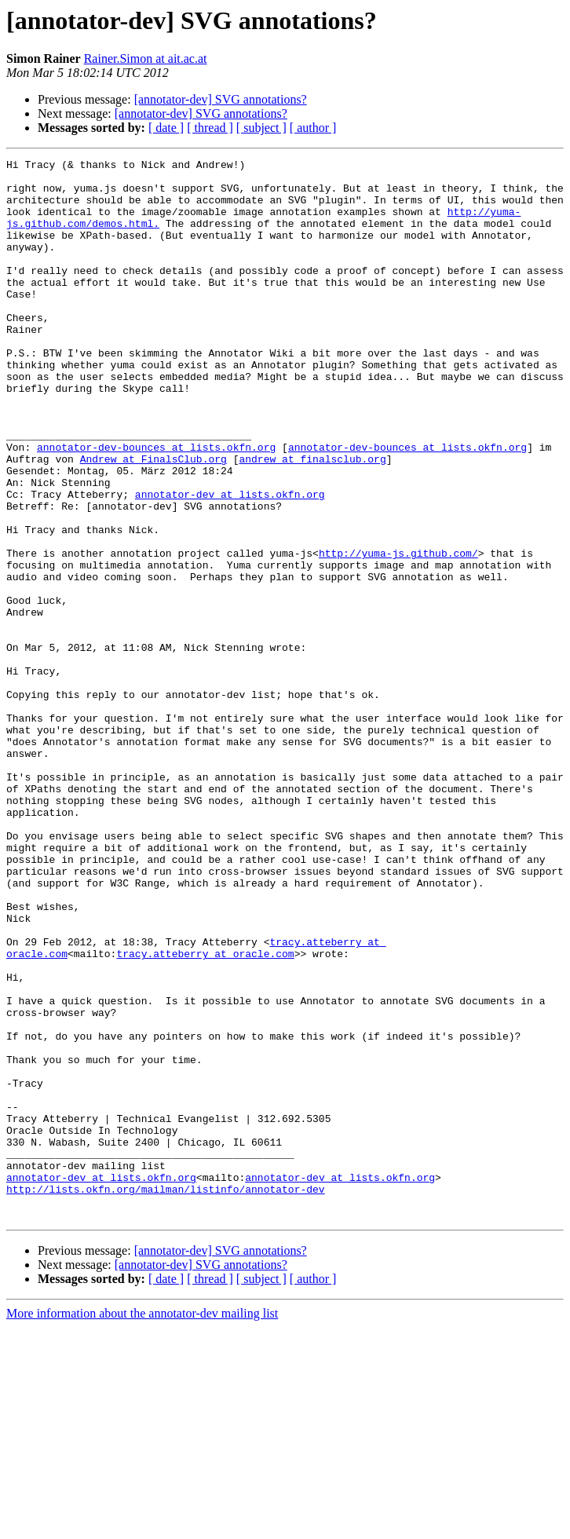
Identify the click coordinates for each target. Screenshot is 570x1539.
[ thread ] (210, 127)
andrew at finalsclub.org (312, 520)
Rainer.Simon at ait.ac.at (145, 58)
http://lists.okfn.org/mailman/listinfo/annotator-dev (165, 1396)
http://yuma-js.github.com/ (398, 633)
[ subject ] (261, 127)
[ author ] (313, 127)
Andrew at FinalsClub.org (153, 520)
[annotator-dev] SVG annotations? (220, 99)
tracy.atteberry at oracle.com (205, 1113)
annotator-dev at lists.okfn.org (230, 562)
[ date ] (166, 127)
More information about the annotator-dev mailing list (142, 1525)
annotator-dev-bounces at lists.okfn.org (156, 506)
